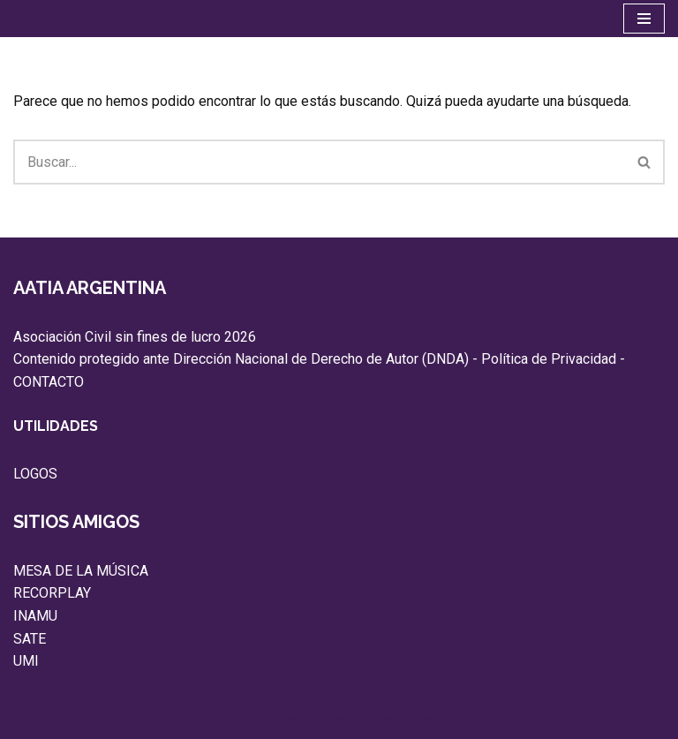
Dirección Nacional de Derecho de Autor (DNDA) (321, 359)
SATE (29, 638)
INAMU (35, 615)
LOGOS (35, 473)
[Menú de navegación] (644, 19)
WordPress (420, 721)
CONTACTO (48, 381)
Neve (239, 721)
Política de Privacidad (548, 359)
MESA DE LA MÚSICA (80, 570)
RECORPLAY (52, 592)
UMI (26, 660)
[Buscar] (319, 162)
